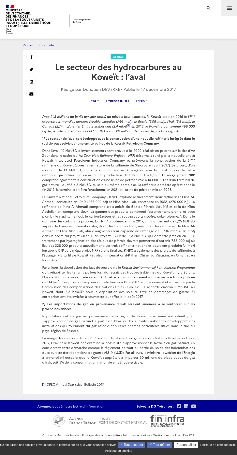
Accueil (28, 45)
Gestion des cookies (166, 435)
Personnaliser (186, 444)
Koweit (94, 101)
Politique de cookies (136, 435)
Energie (141, 101)
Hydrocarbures (117, 101)
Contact (48, 435)
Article (118, 56)
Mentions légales (68, 435)
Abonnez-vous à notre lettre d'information (70, 406)
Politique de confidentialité (101, 435)
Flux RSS (188, 435)
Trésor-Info (46, 45)
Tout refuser (159, 444)
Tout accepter (131, 444)
